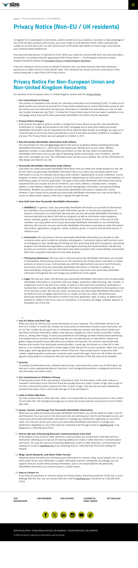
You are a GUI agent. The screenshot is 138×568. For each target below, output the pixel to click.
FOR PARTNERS (44, 498)
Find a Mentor (91, 530)
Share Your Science (65, 506)
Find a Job (89, 526)
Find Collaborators (20, 508)
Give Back (112, 511)
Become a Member (89, 515)
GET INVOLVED (114, 498)
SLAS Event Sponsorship (43, 512)
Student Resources (89, 508)
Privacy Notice (94, 94)
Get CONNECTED (115, 521)
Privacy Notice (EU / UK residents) (83, 557)
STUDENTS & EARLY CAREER (90, 499)
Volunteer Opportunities (114, 516)
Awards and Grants (90, 521)
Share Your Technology (66, 512)
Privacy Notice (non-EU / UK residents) (49, 557)
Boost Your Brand (42, 506)
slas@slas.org (106, 424)
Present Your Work (66, 519)
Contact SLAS (113, 525)
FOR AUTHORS (67, 498)
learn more (54, 144)
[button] (133, 5)
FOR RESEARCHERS (20, 499)
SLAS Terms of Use (22, 557)
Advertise (42, 517)
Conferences (20, 521)
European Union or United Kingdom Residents (68, 60)
